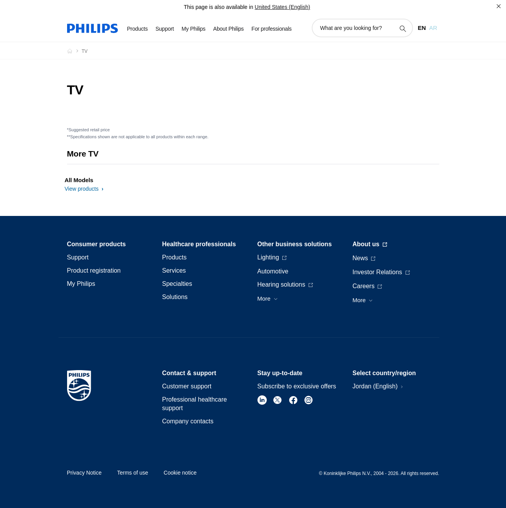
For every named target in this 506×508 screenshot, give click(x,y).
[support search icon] (402, 28)
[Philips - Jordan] (74, 51)
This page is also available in (218, 7)
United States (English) (282, 7)
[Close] (498, 6)
